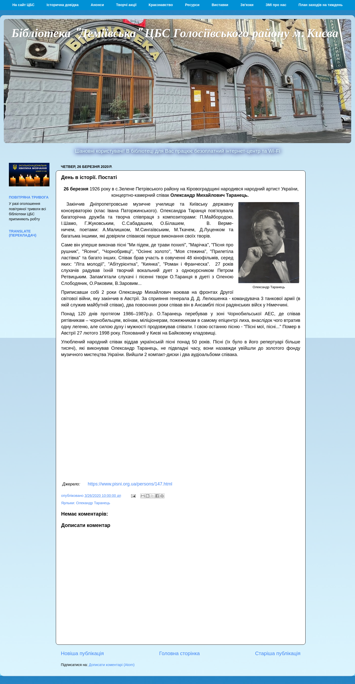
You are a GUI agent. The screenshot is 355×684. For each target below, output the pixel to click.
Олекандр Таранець (93, 503)
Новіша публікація (82, 653)
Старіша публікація (277, 653)
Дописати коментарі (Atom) (111, 665)
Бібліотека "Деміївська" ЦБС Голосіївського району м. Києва (174, 32)
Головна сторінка (179, 653)
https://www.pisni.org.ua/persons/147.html (130, 483)
